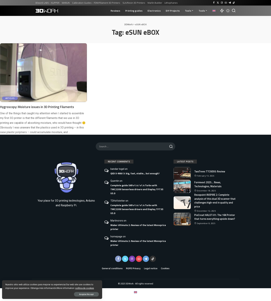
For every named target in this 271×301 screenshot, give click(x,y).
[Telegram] (230, 3)
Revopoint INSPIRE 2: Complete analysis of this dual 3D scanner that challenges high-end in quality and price (214, 201)
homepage (116, 236)
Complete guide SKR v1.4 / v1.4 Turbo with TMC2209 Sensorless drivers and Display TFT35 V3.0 (136, 189)
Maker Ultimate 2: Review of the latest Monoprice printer (138, 227)
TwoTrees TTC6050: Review (210, 171)
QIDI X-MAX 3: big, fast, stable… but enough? (135, 173)
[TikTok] (234, 3)
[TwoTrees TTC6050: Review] (182, 173)
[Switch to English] (135, 292)
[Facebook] (214, 3)
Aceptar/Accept (38, 293)
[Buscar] (234, 11)
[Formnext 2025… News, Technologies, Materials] (182, 186)
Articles (10, 98)
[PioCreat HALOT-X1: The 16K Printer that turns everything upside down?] (182, 220)
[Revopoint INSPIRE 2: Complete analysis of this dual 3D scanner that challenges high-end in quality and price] (182, 202)
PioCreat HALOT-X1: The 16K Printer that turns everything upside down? (211, 218)
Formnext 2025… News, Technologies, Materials (208, 184)
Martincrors (116, 220)
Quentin (114, 180)
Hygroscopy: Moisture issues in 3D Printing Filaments (40, 106)
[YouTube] (226, 3)
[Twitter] (218, 3)
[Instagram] (222, 3)
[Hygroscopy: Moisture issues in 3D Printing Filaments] (43, 72)
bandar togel (117, 169)
